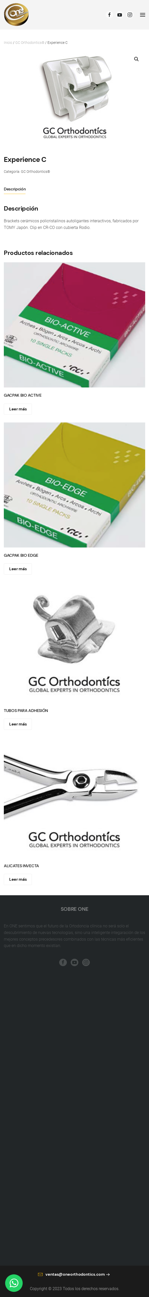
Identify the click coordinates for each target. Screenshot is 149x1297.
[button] (136, 59)
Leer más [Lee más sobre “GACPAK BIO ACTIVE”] (18, 409)
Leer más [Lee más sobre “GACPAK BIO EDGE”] (18, 569)
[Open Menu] (142, 14)
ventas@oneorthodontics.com (71, 1277)
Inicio (8, 43)
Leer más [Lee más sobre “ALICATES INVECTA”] (18, 879)
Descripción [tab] (15, 189)
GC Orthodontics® (29, 43)
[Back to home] (16, 15)
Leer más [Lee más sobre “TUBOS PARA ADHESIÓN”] (18, 724)
